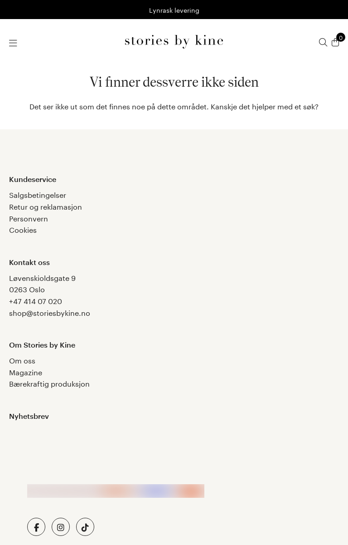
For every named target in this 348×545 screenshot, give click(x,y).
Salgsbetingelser (37, 194)
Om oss (22, 359)
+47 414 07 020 (35, 300)
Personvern (28, 217)
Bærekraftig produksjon (49, 382)
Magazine (25, 371)
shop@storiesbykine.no (49, 312)
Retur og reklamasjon (45, 205)
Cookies (23, 229)
